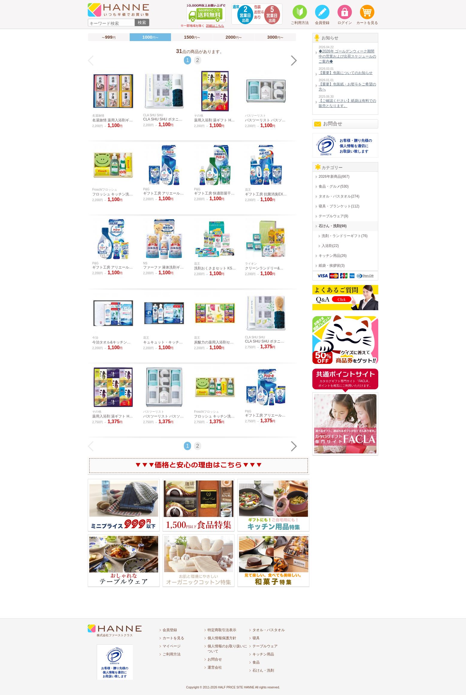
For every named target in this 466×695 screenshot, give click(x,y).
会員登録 (170, 630)
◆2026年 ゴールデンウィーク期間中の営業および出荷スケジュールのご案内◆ (347, 56)
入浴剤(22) (330, 246)
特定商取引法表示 (222, 630)
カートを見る (173, 638)
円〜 (192, 37)
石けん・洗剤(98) (333, 226)
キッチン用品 (263, 654)
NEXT (294, 60)
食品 (256, 662)
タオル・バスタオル (268, 630)
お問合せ (332, 123)
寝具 (256, 638)
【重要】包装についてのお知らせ (346, 73)
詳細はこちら (215, 25)
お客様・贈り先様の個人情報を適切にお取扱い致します (356, 145)
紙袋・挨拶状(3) (332, 265)
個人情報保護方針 (222, 638)
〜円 (108, 37)
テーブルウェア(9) (333, 216)
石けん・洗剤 (263, 670)
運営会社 (215, 667)
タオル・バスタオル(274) (339, 196)
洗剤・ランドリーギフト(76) (344, 236)
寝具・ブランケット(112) (339, 206)
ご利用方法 (172, 654)
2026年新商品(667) (334, 176)
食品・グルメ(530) (334, 186)
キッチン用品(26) (333, 256)
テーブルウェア (265, 646)
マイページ (172, 646)
